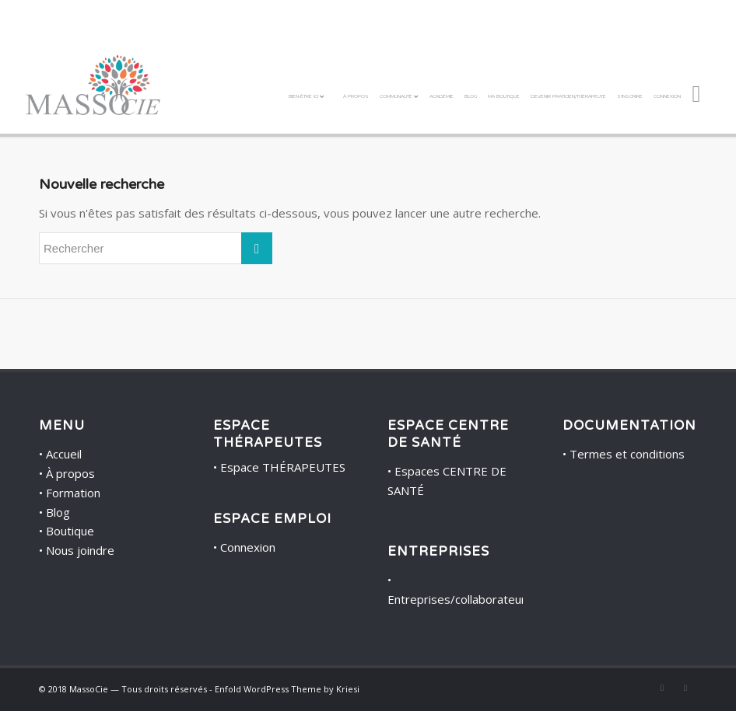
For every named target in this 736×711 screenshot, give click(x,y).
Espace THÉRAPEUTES (282, 467)
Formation (73, 492)
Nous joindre (80, 550)
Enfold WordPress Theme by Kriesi (287, 689)
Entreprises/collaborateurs (459, 599)
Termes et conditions (627, 454)
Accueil (64, 454)
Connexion (247, 547)
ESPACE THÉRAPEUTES (267, 434)
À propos (70, 473)
